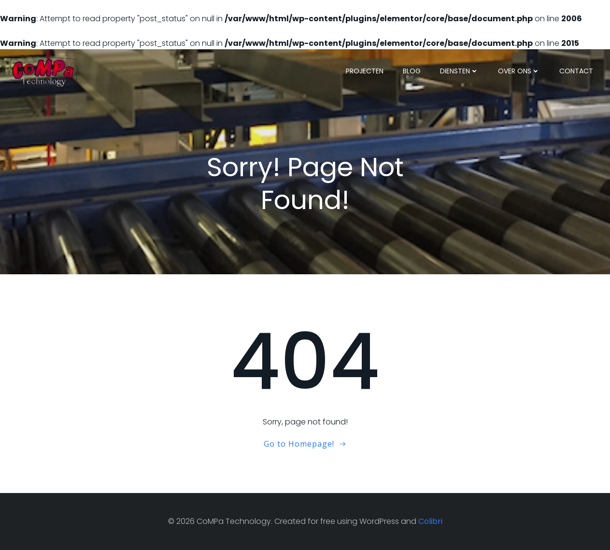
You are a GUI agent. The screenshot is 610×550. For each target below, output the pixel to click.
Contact (576, 71)
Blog (412, 71)
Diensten (459, 71)
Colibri (430, 521)
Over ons (519, 71)
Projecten (364, 71)
